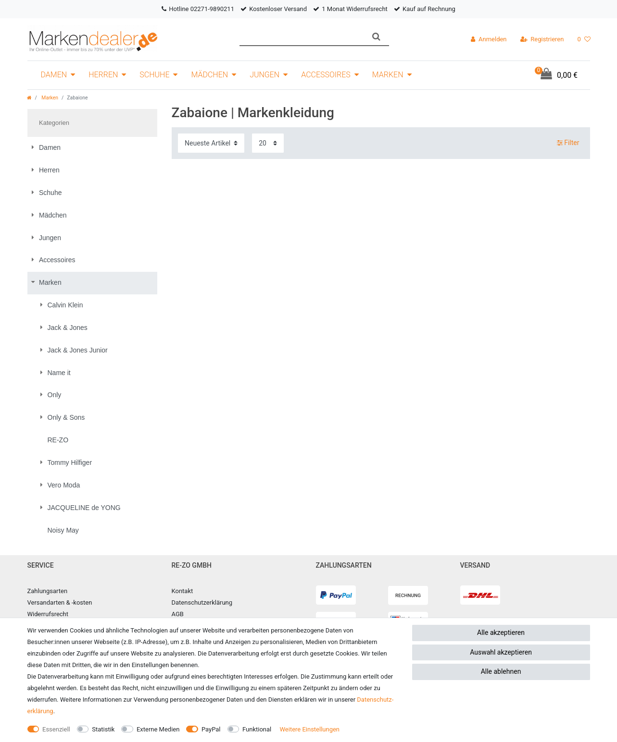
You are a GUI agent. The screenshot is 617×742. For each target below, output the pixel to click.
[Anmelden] (488, 39)
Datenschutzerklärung (202, 602)
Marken (387, 74)
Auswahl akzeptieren (501, 652)
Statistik (103, 729)
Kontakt (182, 591)
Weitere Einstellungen (309, 729)
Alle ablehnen (501, 671)
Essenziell (56, 729)
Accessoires (326, 74)
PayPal (211, 729)
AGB (178, 614)
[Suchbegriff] (301, 36)
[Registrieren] (542, 39)
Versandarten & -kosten (59, 602)
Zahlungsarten (47, 591)
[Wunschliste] (583, 39)
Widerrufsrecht (48, 614)
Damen (54, 74)
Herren (103, 74)
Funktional (256, 729)
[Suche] (376, 36)
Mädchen (209, 74)
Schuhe (154, 74)
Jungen (264, 74)
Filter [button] (568, 143)
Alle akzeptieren (501, 632)
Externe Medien (158, 729)
